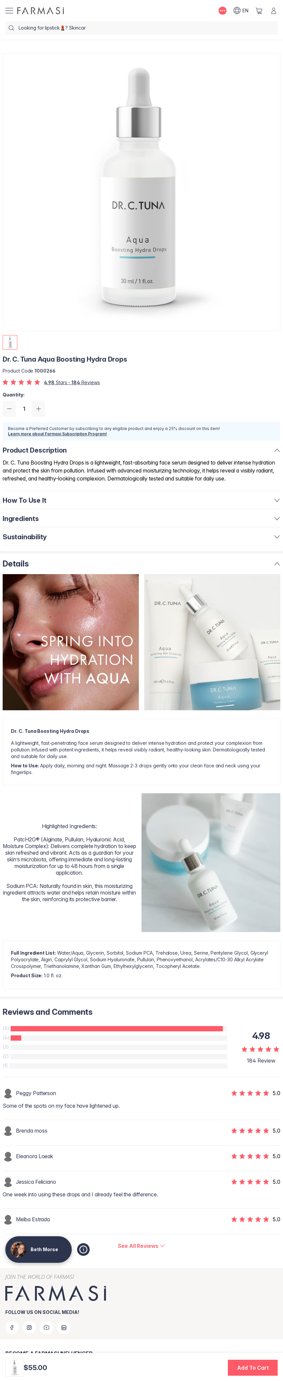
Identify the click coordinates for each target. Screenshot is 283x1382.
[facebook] (12, 1327)
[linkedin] (63, 1327)
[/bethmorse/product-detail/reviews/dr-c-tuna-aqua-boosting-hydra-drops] (141, 1246)
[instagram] (29, 1327)
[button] (253, 1368)
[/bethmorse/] (40, 10)
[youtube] (46, 1327)
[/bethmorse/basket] (259, 11)
